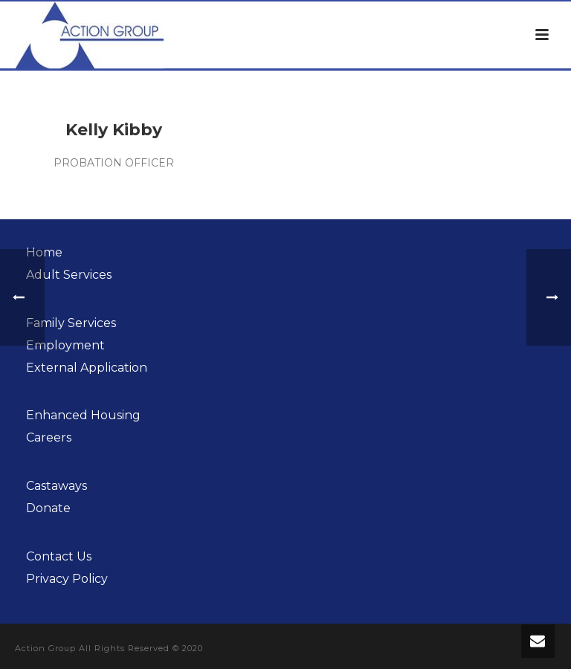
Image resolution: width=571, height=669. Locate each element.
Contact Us (58, 556)
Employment (65, 345)
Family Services (71, 323)
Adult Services (69, 275)
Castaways (56, 486)
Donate (48, 508)
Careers (48, 437)
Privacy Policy (67, 579)
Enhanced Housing (83, 415)
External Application (86, 368)
